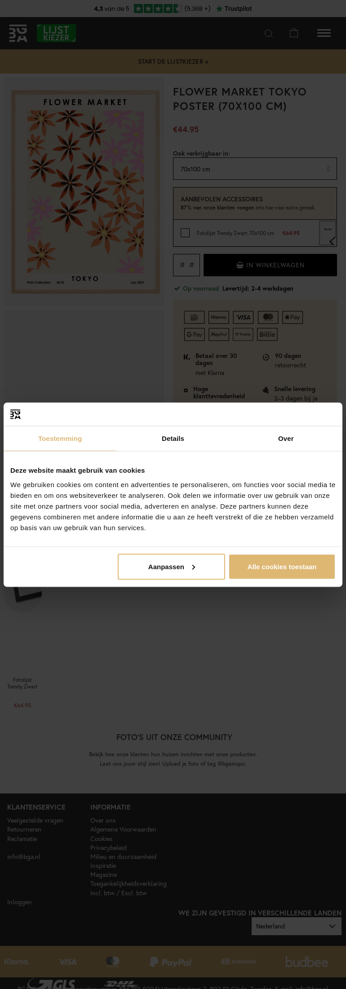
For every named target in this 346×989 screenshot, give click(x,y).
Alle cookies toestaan (282, 566)
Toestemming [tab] (60, 438)
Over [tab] (286, 438)
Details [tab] (173, 438)
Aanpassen (171, 566)
